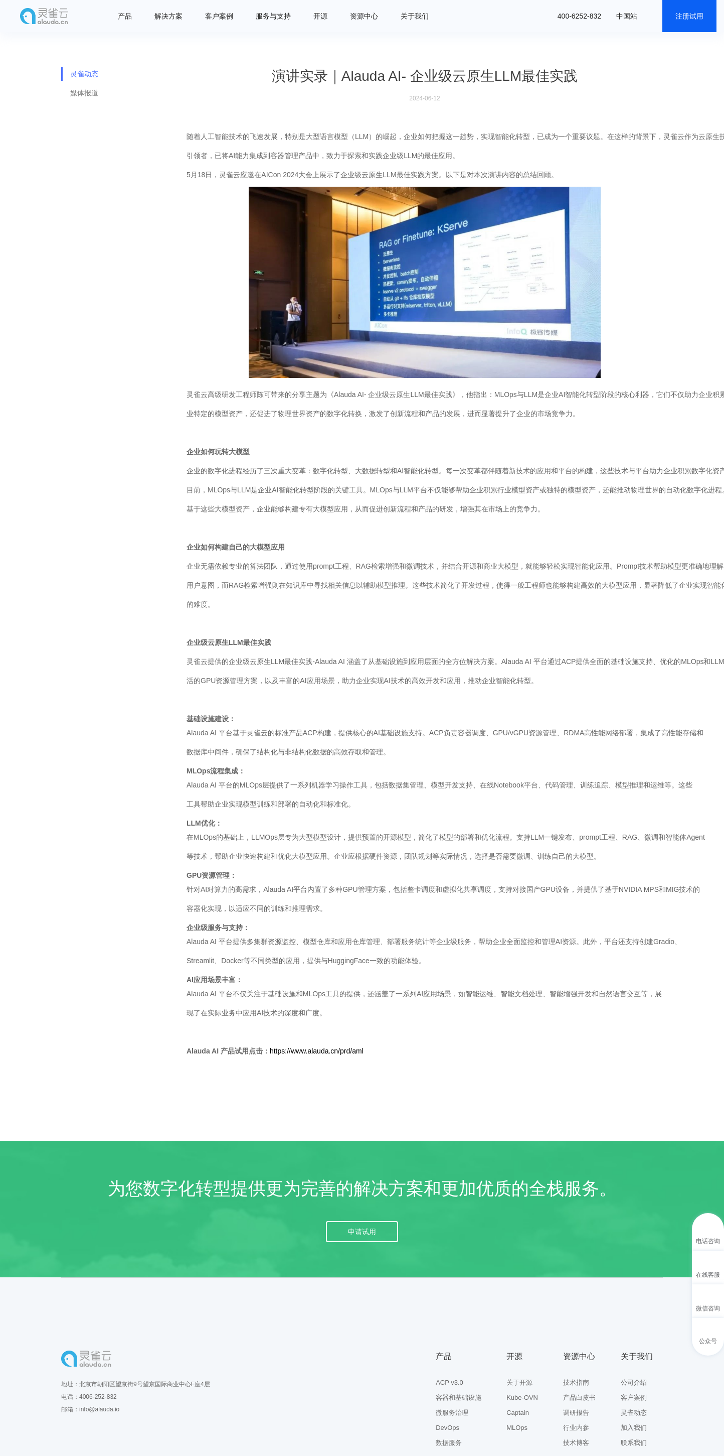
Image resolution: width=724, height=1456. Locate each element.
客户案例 (219, 16)
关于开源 (519, 1382)
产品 (125, 16)
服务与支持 (273, 16)
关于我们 (415, 16)
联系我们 (634, 1442)
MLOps (516, 1427)
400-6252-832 (579, 16)
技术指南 (576, 1382)
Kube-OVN (522, 1397)
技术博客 (576, 1442)
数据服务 (449, 1442)
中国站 (626, 16)
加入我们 (634, 1427)
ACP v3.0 (449, 1382)
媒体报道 (84, 93)
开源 (320, 16)
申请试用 (362, 1232)
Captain (517, 1412)
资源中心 (364, 16)
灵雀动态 (84, 74)
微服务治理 (452, 1412)
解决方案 (168, 16)
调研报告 (576, 1412)
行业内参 (576, 1427)
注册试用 (689, 16)
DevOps (447, 1427)
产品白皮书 (579, 1397)
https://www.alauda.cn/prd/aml (317, 1051)
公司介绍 (634, 1382)
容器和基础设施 (458, 1397)
